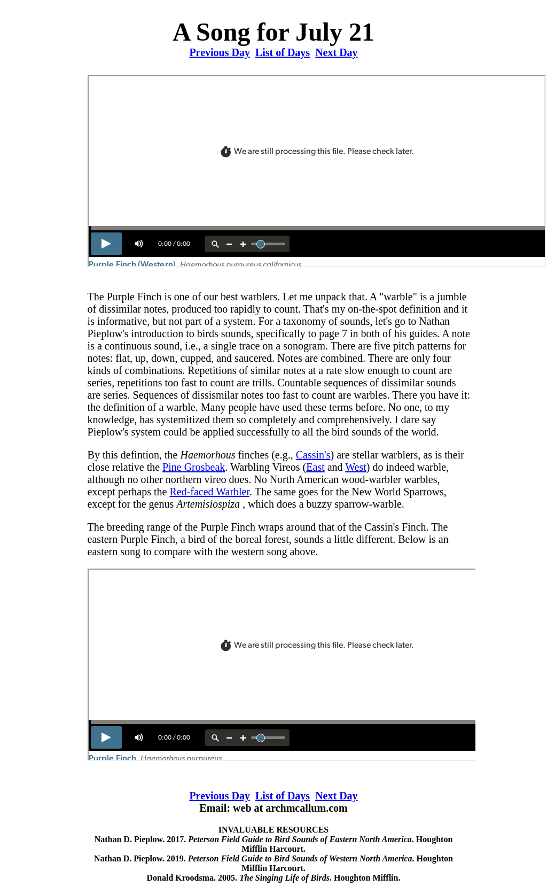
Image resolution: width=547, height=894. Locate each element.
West (355, 467)
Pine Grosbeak (193, 467)
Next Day (336, 52)
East (315, 467)
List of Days (282, 52)
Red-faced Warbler (209, 491)
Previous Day (219, 52)
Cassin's (313, 455)
